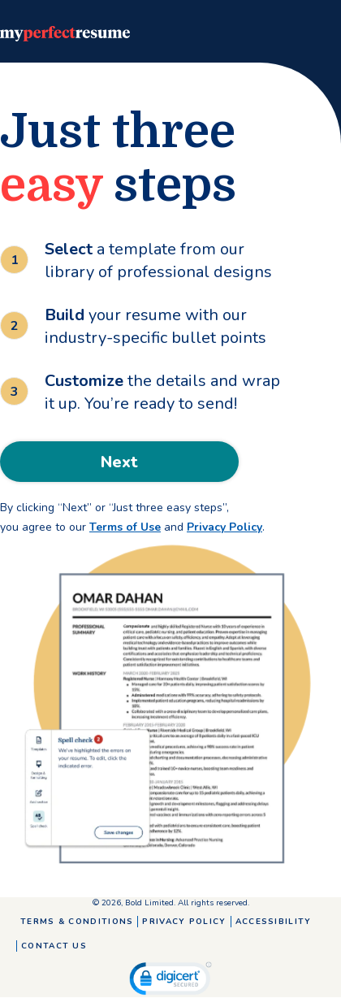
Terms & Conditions (76, 921)
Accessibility (273, 921)
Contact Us (54, 946)
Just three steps (118, 158)
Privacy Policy (224, 527)
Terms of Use (125, 527)
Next (119, 462)
